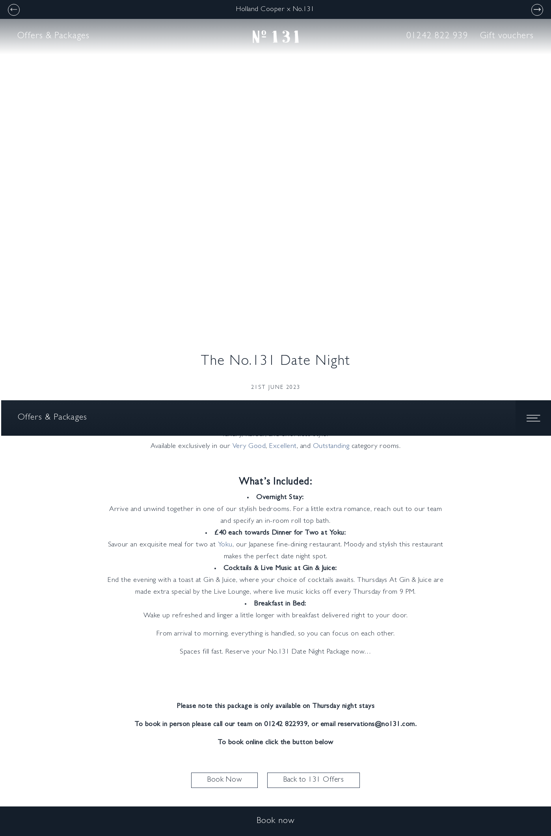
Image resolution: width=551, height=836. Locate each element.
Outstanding (331, 446)
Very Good (249, 446)
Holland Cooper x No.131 (275, 9)
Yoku (225, 545)
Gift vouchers (507, 36)
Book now (276, 821)
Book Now (224, 780)
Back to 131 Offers (313, 780)
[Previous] (14, 10)
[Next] (537, 10)
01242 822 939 (437, 36)
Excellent (283, 446)
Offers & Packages (53, 36)
